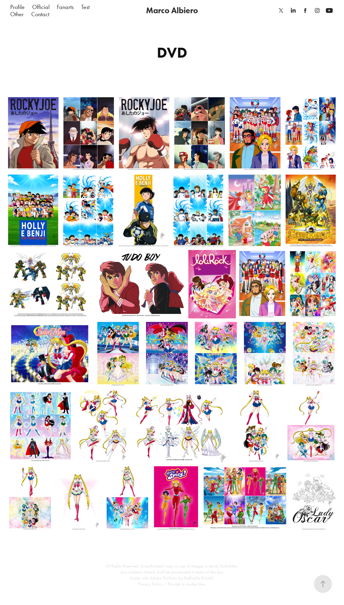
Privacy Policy (150, 584)
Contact (40, 14)
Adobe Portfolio (163, 578)
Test (85, 7)
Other (17, 14)
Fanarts (65, 7)
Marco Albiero (172, 10)
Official (41, 7)
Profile (17, 7)
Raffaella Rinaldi (198, 578)
